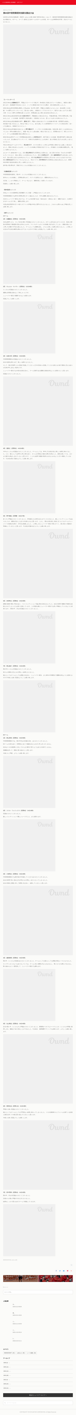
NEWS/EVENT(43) (7, 1259)
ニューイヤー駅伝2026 (18, 1321)
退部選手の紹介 (17, 1313)
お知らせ (21, 1353)
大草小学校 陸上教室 (18, 1304)
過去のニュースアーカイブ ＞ (38, 1395)
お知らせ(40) (14, 1259)
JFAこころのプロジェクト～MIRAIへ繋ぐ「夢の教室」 (27, 1338)
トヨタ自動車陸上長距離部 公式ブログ (12, 2)
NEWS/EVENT (9, 1353)
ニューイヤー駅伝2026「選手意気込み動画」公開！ (26, 1330)
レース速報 (31, 1353)
